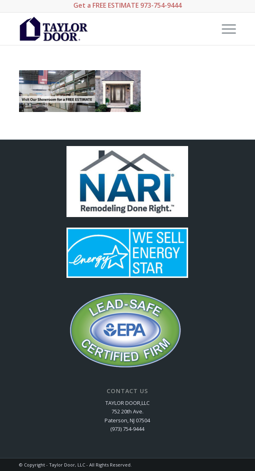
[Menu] (225, 29)
